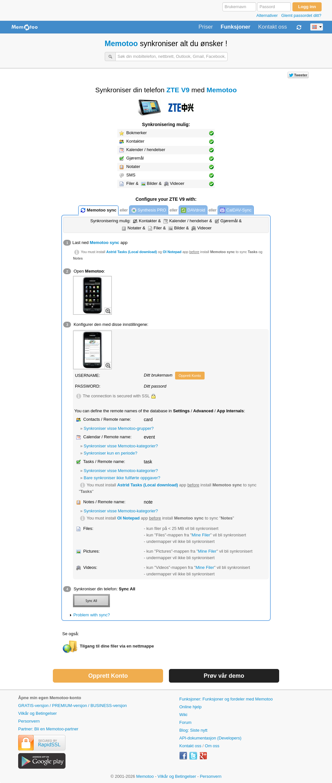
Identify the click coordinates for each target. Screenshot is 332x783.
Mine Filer (201, 535)
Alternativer (267, 15)
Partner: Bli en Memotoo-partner (48, 728)
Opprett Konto (190, 376)
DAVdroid (193, 210)
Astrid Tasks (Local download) (131, 252)
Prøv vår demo (224, 676)
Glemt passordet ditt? (301, 15)
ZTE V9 (177, 90)
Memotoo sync (98, 210)
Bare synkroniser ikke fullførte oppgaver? (122, 477)
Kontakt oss (272, 27)
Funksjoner (236, 27)
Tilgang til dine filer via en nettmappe (117, 646)
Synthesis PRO (148, 210)
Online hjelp (190, 706)
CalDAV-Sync (235, 210)
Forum (185, 722)
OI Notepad (172, 252)
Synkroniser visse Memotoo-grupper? (119, 428)
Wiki (183, 714)
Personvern (29, 721)
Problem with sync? (91, 614)
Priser (205, 27)
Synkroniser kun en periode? (110, 453)
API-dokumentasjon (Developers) (210, 738)
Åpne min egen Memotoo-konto (49, 697)
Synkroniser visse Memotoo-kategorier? (121, 445)
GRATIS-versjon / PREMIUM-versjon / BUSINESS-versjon (72, 705)
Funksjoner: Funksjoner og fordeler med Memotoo (226, 699)
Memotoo (121, 43)
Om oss (212, 745)
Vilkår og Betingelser (37, 713)
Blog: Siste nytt (193, 730)
